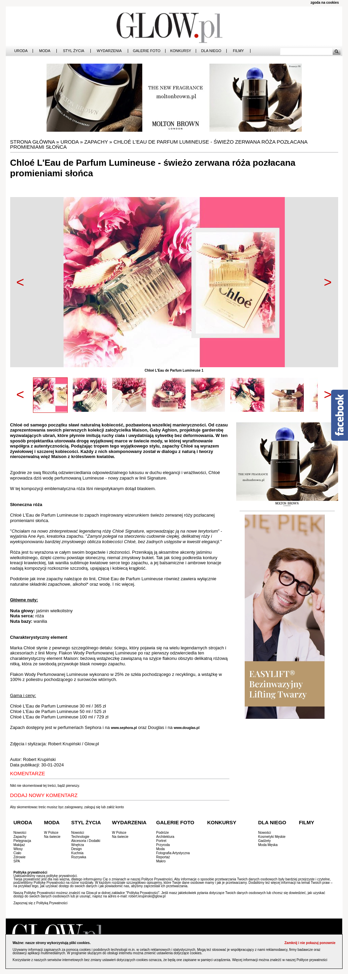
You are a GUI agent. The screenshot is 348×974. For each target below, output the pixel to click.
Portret (161, 841)
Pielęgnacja (22, 841)
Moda (44, 51)
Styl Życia (73, 51)
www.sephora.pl (124, 728)
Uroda (21, 51)
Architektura (165, 837)
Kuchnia (77, 853)
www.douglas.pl (186, 728)
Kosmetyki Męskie (272, 837)
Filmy (238, 51)
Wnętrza (77, 845)
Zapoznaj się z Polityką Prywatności (41, 903)
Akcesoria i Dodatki (86, 841)
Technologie (80, 837)
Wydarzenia (109, 51)
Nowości (20, 832)
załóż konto (115, 807)
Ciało (17, 853)
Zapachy (96, 142)
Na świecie (52, 837)
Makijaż (19, 845)
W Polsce (51, 832)
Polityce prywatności (311, 960)
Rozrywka (78, 857)
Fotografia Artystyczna (173, 853)
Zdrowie (20, 857)
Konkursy (180, 51)
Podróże (162, 832)
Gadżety (264, 841)
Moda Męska (268, 845)
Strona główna (32, 142)
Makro (161, 861)
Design (76, 849)
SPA (17, 861)
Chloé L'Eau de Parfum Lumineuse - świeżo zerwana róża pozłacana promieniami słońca (159, 144)
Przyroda (163, 845)
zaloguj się (92, 807)
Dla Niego (211, 51)
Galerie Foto (146, 51)
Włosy (18, 849)
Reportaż (163, 857)
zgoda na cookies (325, 2)
